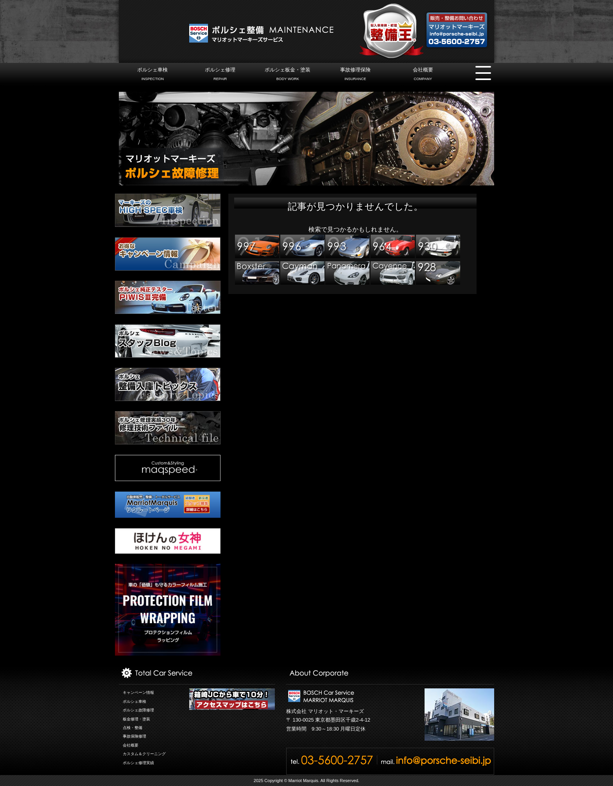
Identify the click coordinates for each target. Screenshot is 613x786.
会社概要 (423, 75)
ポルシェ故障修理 (138, 710)
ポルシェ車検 (153, 75)
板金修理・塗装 (136, 719)
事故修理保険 (355, 75)
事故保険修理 (134, 736)
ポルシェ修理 (220, 75)
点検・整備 (132, 727)
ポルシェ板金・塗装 (287, 75)
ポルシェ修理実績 (138, 763)
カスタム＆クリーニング (144, 754)
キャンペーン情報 (138, 692)
